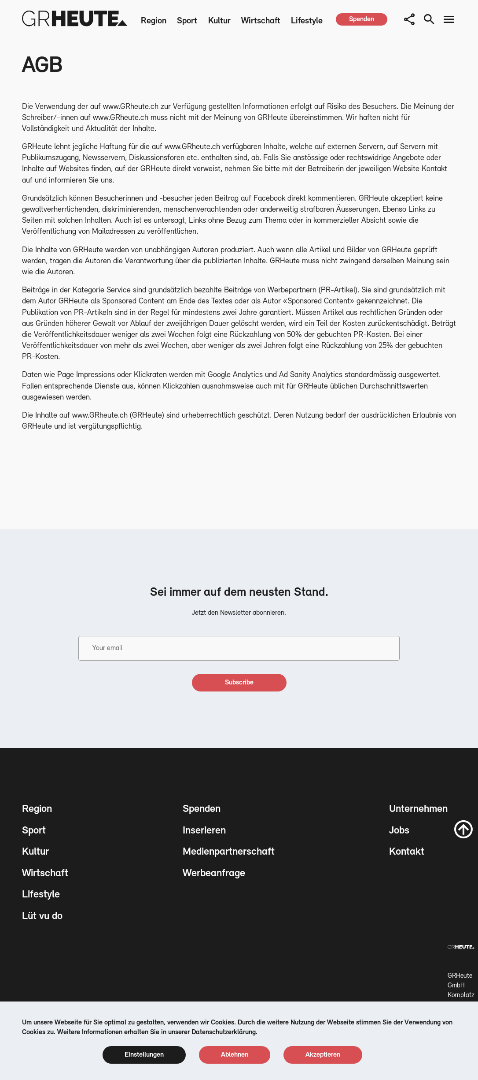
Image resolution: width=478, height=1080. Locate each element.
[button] (409, 19)
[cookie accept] (322, 1055)
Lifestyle (307, 21)
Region (153, 21)
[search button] (429, 19)
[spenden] (361, 19)
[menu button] (449, 19)
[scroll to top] (463, 829)
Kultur (219, 21)
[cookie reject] (234, 1055)
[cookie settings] (144, 1055)
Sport (187, 21)
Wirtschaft (260, 21)
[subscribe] (239, 682)
